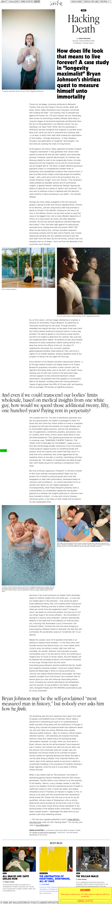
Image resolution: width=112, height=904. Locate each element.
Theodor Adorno (88, 43)
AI (73, 43)
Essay (4, 873)
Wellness (78, 43)
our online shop (42, 825)
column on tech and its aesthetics (44, 832)
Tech (83, 10)
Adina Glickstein (84, 38)
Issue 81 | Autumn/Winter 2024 (84, 41)
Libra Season (43, 873)
